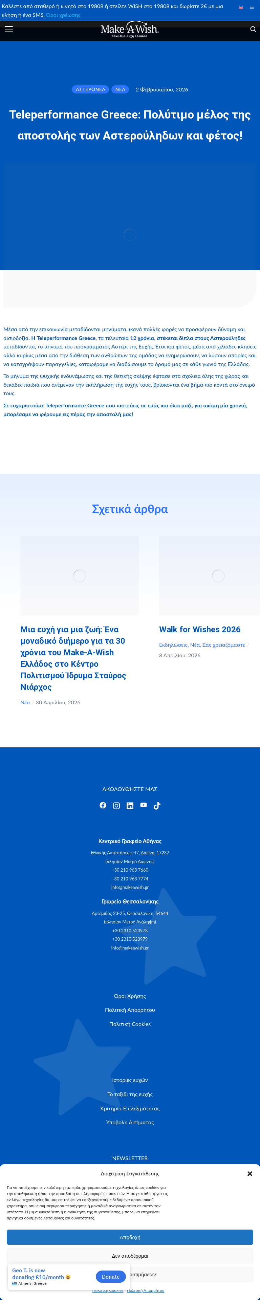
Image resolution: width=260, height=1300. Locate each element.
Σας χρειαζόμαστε (223, 644)
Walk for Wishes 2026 (200, 629)
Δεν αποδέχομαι (130, 1256)
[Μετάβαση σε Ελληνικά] (251, 7)
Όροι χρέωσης (63, 15)
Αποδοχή (130, 1237)
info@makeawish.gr (130, 887)
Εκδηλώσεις (173, 644)
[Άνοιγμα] (8, 29)
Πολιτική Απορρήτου (146, 1290)
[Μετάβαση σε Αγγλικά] (241, 7)
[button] (249, 1173)
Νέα (25, 702)
